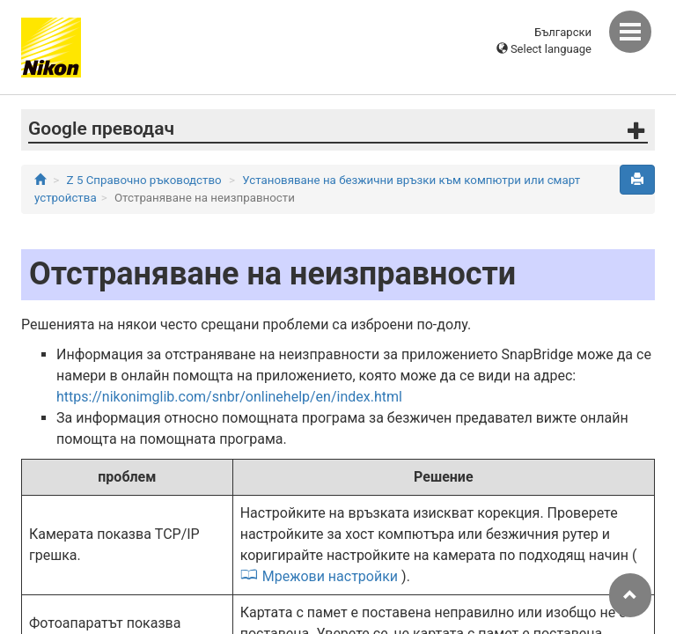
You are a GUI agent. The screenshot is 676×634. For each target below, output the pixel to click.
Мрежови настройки (330, 576)
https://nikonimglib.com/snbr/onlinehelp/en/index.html (229, 396)
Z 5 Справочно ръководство (144, 180)
